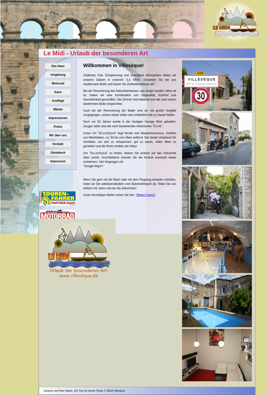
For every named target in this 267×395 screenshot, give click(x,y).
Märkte (58, 109)
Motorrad (58, 83)
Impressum (58, 161)
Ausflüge (58, 100)
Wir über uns (58, 135)
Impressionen (58, 118)
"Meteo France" (146, 195)
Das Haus (58, 66)
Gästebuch (58, 152)
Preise (58, 126)
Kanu (58, 92)
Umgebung (58, 74)
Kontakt (58, 144)
